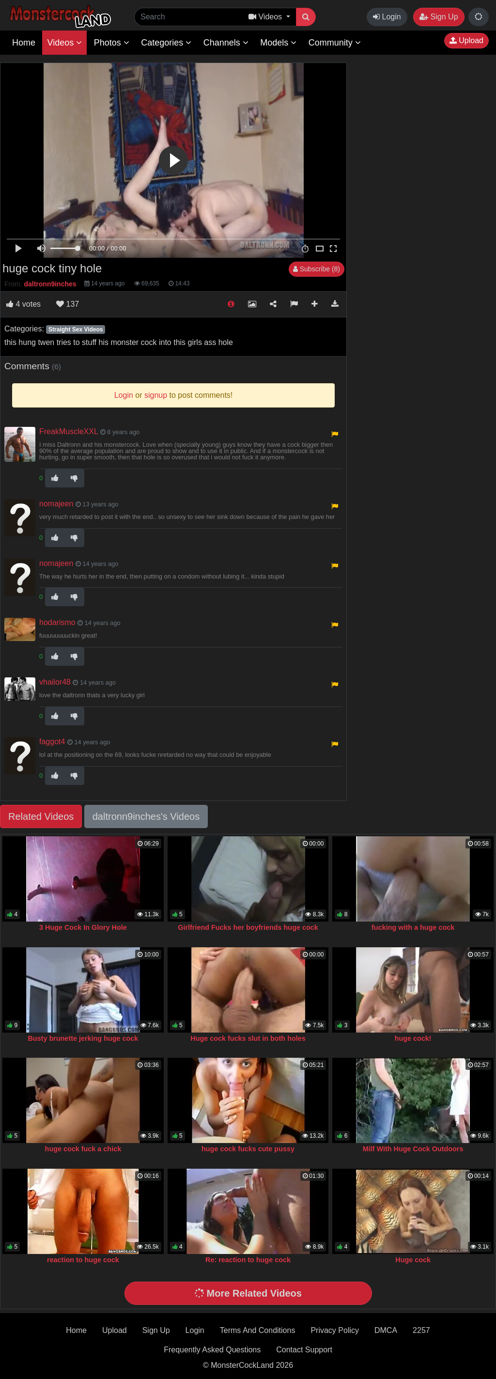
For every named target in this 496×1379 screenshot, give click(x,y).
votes (23, 304)
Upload (466, 40)
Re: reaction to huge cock (248, 1260)
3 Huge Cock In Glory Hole (83, 927)
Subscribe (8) (316, 269)
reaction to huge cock (83, 1260)
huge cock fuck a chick (83, 1149)
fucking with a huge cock (413, 927)
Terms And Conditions (257, 1330)
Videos (64, 42)
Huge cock (413, 1260)
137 (67, 304)
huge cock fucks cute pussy (248, 1149)
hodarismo (57, 622)
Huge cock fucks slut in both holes (247, 1038)
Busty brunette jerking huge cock (83, 1038)
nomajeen (56, 504)
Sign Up (438, 17)
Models (278, 42)
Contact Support (304, 1350)
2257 (421, 1330)
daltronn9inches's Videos (146, 816)
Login (387, 17)
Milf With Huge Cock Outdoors (413, 1149)
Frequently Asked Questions (212, 1350)
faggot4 (52, 741)
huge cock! (413, 1038)
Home (23, 42)
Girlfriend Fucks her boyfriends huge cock (248, 927)
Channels (225, 42)
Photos (111, 42)
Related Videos (41, 816)
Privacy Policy (334, 1330)
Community (335, 42)
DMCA (385, 1330)
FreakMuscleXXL (68, 431)
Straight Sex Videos (75, 329)
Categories (166, 42)
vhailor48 (55, 682)
